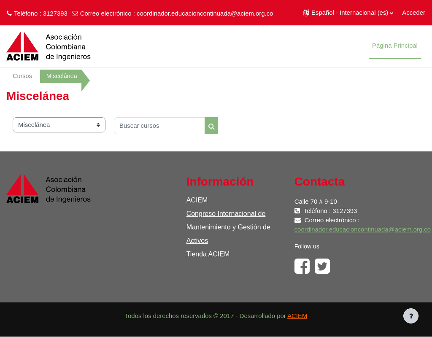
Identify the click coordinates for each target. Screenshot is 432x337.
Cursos (22, 76)
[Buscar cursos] (159, 125)
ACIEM (197, 200)
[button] (348, 12)
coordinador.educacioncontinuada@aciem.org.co (205, 13)
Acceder (413, 12)
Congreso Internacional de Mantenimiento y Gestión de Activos (228, 227)
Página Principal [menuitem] (395, 45)
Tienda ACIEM (208, 254)
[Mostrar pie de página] (410, 316)
